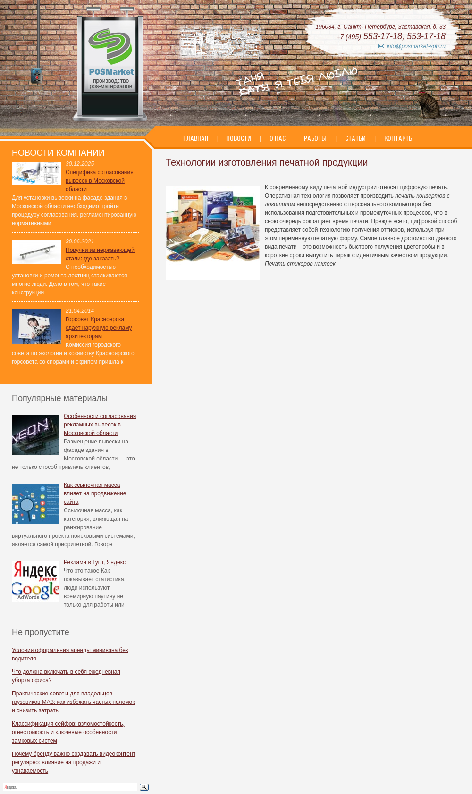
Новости (238, 138)
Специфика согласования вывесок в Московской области (100, 180)
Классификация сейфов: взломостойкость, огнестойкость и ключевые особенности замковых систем (68, 732)
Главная (196, 138)
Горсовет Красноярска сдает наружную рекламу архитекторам (99, 328)
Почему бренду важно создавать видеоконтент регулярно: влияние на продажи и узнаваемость (73, 762)
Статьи (355, 138)
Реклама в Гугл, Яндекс (95, 562)
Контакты (399, 138)
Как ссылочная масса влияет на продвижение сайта (95, 493)
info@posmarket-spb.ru (416, 46)
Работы (315, 138)
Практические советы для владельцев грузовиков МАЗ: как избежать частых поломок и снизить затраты (73, 702)
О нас (278, 138)
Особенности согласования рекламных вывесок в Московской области (100, 424)
